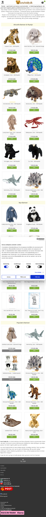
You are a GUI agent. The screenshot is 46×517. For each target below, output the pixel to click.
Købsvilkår (2, 470)
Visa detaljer (38, 272)
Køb (12, 52)
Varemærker (3, 468)
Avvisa (8, 277)
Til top (23, 460)
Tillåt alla (37, 277)
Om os (2, 475)
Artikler (2, 472)
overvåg (11, 350)
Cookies (2, 465)
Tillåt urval (23, 277)
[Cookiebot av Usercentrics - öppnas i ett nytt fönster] (37, 239)
